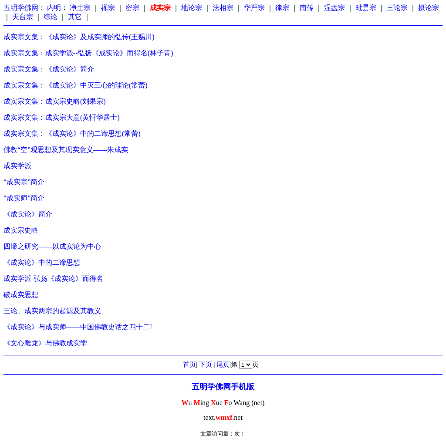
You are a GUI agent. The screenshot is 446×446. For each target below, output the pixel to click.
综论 (50, 16)
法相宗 (223, 7)
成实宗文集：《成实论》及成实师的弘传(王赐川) (79, 37)
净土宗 (80, 7)
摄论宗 (428, 7)
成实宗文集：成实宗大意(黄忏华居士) (61, 117)
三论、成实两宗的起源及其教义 (52, 310)
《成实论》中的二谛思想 (41, 262)
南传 (307, 7)
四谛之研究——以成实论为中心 (52, 246)
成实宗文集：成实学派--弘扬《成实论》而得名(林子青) (88, 53)
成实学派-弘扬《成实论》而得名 (53, 278)
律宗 (282, 7)
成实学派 (17, 165)
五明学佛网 (20, 7)
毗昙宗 (365, 7)
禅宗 (108, 7)
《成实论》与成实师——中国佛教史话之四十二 (77, 327)
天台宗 (22, 16)
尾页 (223, 364)
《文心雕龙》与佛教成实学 (45, 343)
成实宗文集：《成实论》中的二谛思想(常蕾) (72, 133)
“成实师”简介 (23, 198)
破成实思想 (20, 294)
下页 (205, 364)
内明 (53, 7)
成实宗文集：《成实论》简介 (48, 69)
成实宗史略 (20, 230)
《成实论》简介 (27, 214)
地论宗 (191, 7)
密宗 (132, 7)
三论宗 (397, 7)
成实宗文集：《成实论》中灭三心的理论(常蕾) (75, 85)
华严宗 (254, 7)
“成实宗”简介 (23, 182)
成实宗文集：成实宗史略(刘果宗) (54, 101)
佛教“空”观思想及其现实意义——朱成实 (65, 149)
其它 (75, 16)
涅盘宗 (334, 7)
